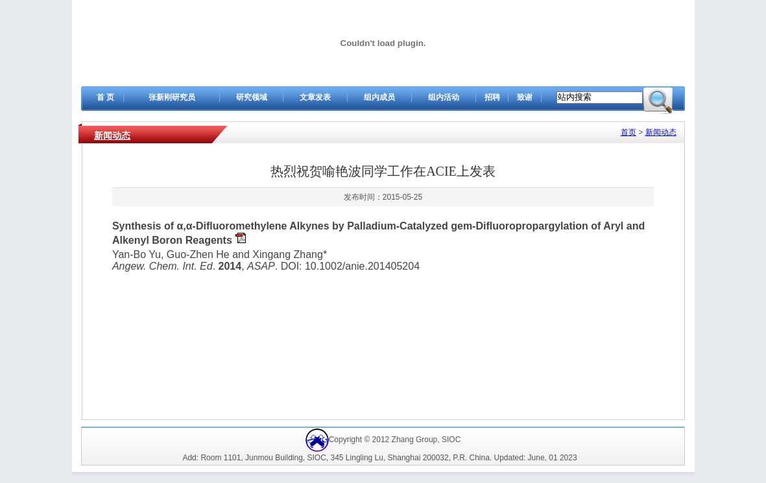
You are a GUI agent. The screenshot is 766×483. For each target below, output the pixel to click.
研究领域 (251, 97)
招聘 (492, 97)
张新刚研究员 (172, 97)
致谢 (525, 97)
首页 (628, 132)
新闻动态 (112, 135)
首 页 (105, 97)
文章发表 (315, 97)
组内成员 (379, 97)
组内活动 (443, 97)
